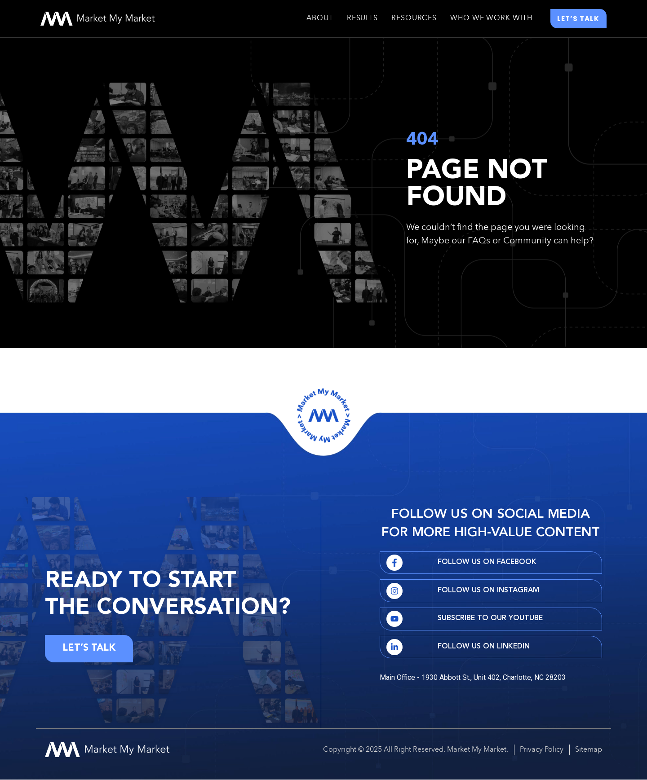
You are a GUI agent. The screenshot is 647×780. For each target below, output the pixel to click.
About (319, 19)
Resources (414, 19)
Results (362, 19)
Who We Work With (491, 19)
